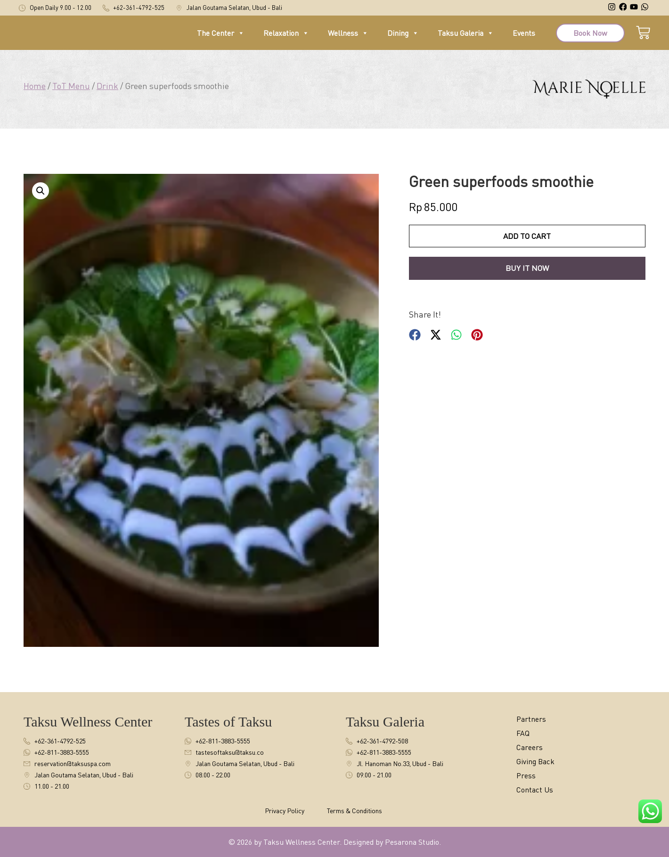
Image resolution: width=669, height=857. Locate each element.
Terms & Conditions (354, 811)
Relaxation (286, 37)
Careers (531, 747)
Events (524, 37)
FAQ (523, 733)
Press (527, 776)
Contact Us (537, 790)
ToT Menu (71, 86)
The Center (221, 37)
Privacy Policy (284, 811)
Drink (107, 86)
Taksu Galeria (466, 37)
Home (35, 86)
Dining (403, 37)
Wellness (348, 37)
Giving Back (538, 762)
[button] (40, 190)
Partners (533, 719)
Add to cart (527, 236)
